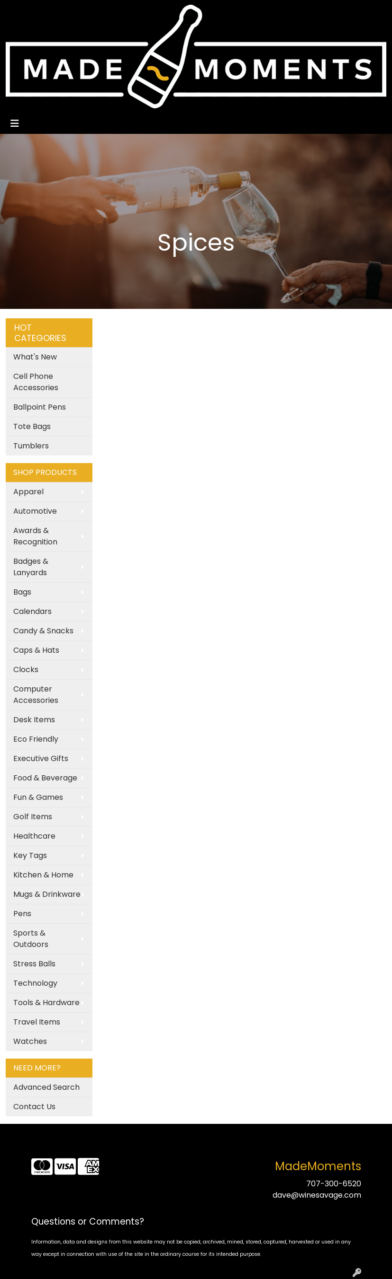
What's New (35, 356)
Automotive (35, 511)
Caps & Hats (36, 650)
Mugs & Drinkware (47, 894)
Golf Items (32, 816)
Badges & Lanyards (30, 567)
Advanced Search (46, 1087)
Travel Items (36, 1021)
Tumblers (31, 445)
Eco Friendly (35, 739)
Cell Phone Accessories (35, 382)
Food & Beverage (45, 777)
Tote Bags (32, 426)
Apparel (28, 491)
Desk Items (34, 719)
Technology (35, 983)
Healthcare (34, 836)
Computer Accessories (35, 694)
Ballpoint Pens (39, 407)
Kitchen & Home (43, 874)
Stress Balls (34, 963)
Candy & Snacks (43, 630)
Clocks (25, 669)
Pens (22, 913)
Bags (22, 592)
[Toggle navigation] (15, 123)
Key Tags (30, 855)
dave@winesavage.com (317, 1195)
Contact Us (34, 1106)
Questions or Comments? (87, 1221)
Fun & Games (38, 797)
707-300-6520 (333, 1183)
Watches (30, 1041)
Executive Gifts (40, 758)
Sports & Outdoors (30, 939)
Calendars (32, 611)
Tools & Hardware (46, 1002)
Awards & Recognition (35, 536)
